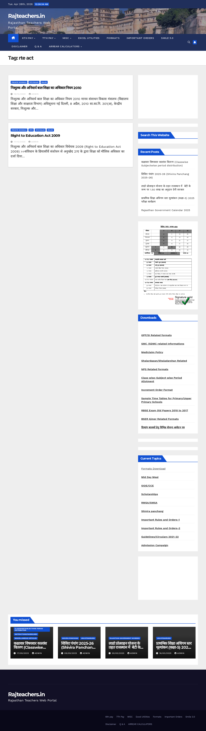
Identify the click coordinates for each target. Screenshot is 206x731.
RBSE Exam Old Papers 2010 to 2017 (164, 410)
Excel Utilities (89, 38)
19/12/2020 (20, 94)
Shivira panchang (152, 511)
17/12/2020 (20, 142)
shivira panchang (70, 638)
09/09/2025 (71, 653)
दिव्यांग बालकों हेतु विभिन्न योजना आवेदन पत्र (163, 427)
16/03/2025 (165, 653)
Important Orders (140, 38)
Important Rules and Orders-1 (160, 519)
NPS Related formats (154, 369)
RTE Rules (33, 82)
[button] (189, 42)
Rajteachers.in (26, 16)
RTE (31, 130)
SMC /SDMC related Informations (162, 343)
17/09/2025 (23, 653)
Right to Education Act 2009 (35, 135)
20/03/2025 (118, 653)
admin (34, 94)
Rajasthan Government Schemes (125, 638)
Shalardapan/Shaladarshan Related (164, 360)
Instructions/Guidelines (26, 634)
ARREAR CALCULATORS (64, 46)
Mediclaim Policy (152, 352)
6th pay (28, 38)
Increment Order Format (157, 389)
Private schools (19, 82)
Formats (113, 38)
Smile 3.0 (167, 38)
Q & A (38, 46)
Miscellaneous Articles (26, 638)
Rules (44, 82)
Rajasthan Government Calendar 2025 (165, 210)
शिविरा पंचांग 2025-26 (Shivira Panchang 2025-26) (78, 647)
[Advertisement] (168, 97)
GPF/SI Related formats (156, 335)
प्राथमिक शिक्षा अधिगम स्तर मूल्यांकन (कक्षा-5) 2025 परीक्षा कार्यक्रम (174, 647)
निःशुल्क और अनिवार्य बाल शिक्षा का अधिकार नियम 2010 (46, 88)
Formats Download (153, 468)
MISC (66, 38)
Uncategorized (88, 638)
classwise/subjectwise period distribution (29, 629)
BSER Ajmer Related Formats (160, 418)
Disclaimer (19, 46)
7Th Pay (48, 38)
